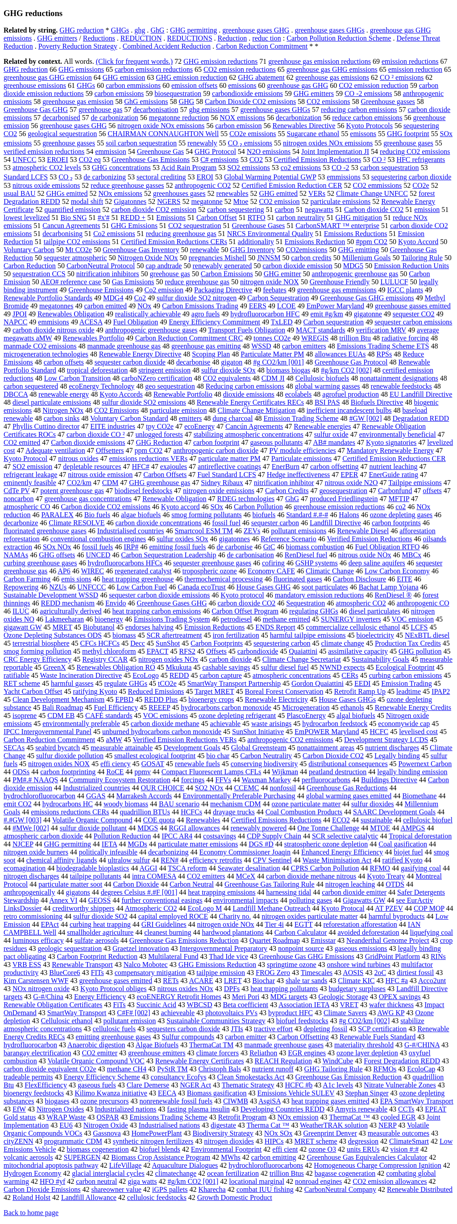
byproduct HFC (290, 1013)
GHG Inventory (252, 249)
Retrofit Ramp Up (360, 691)
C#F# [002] (133, 1013)
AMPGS (412, 828)
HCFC (379, 731)
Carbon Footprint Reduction (97, 956)
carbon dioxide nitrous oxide (53, 330)
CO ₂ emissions (250, 143)
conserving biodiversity (264, 764)
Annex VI (63, 900)
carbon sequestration (389, 167)
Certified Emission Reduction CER (291, 185)
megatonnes (56, 306)
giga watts (142, 1181)
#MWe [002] (30, 828)
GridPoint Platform (392, 956)
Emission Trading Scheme (300, 418)
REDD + (133, 217)
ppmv (142, 772)
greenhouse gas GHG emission (48, 77)
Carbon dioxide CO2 (373, 209)
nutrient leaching (394, 466)
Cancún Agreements (254, 426)
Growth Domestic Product (234, 1197)
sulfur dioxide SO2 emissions (144, 402)
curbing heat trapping (100, 924)
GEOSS (99, 900)
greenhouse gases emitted (115, 980)
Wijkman (285, 772)
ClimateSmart (409, 1141)
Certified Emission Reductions (317, 159)
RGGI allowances (194, 828)
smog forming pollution (37, 651)
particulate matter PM (229, 458)
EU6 (65, 1125)
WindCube (338, 1061)
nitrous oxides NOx (185, 988)
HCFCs (191, 812)
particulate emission (178, 410)
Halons (349, 515)
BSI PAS (327, 402)
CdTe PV (17, 490)
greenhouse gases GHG (255, 30)
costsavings (219, 836)
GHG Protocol (215, 151)
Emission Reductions (214, 627)
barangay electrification (37, 1053)
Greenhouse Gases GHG (172, 603)
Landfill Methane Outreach (271, 908)
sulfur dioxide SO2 (100, 916)
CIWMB (235, 1101)
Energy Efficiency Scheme (102, 1077)
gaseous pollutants (276, 442)
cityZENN (18, 1141)
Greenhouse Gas (160, 151)
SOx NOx (57, 547)
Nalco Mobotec (146, 964)
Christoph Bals (220, 1069)
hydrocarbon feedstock (334, 723)
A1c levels (338, 1085)
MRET (62, 627)
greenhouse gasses (68, 143)
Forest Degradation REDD (402, 1061)
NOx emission (297, 1117)
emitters (190, 418)
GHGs (120, 30)
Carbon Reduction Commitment (261, 46)
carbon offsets (64, 362)
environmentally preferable (81, 723)
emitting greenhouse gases (113, 1037)
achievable (225, 723)
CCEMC (246, 788)
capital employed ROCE (173, 916)
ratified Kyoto (402, 860)
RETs (171, 980)
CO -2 (340, 167)
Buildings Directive (389, 780)
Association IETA (303, 1004)
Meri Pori (246, 996)
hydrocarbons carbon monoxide (226, 707)
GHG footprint (408, 133)
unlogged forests (159, 434)
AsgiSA (269, 1101)
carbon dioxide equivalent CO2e (50, 1069)
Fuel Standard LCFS (226, 474)
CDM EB (61, 715)
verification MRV (381, 330)
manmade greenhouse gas (124, 346)
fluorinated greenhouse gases (45, 531)
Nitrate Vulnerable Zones (400, 1085)
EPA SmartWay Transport (416, 1101)
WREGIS (314, 338)
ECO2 (341, 820)
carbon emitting (273, 1157)
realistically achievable (148, 314)
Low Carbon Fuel (141, 587)
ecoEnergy (199, 426)
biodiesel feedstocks (143, 490)
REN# (170, 860)
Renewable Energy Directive (140, 354)
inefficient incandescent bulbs (349, 410)
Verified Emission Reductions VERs (185, 739)
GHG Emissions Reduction (217, 964)
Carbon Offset (216, 217)
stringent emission (164, 370)
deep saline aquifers (377, 563)
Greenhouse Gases (258, 225)
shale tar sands (306, 980)
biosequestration (177, 93)
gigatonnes (234, 539)
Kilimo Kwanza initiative (111, 1093)
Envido (115, 603)
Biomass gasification (217, 1093)
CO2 (256, 159)
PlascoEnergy (306, 715)
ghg (139, 30)
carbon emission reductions (154, 69)
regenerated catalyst (143, 571)
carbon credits (311, 257)
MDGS (147, 828)
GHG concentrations (121, 167)
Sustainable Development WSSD (51, 595)
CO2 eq (89, 159)
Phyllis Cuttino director (45, 426)
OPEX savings (400, 996)
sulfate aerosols (97, 940)
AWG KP (390, 1013)
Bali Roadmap (62, 707)
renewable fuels (197, 764)
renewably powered (258, 828)
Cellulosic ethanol (67, 1021)
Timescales (316, 972)
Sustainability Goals (380, 659)
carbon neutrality (300, 217)
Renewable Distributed (420, 1189)
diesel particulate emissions (51, 402)
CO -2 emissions (368, 93)
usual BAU (20, 193)
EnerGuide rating (393, 474)
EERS (257, 306)
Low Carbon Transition (77, 378)
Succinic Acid (156, 1004)
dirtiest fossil (415, 972)
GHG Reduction (159, 442)
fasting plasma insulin (198, 1109)
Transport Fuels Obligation (246, 330)
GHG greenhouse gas (159, 482)
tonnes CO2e (272, 338)
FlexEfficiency (46, 1085)
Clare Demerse (148, 1085)
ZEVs (252, 531)
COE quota (159, 820)
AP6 (64, 571)
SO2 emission (32, 466)
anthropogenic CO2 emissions (290, 739)
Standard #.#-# (307, 515)
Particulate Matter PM (272, 354)
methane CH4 (126, 1069)
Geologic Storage (343, 996)
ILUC (20, 611)
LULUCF (394, 282)
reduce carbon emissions (367, 117)
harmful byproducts (397, 916)
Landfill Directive (335, 523)
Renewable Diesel (363, 531)
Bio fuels (97, 515)
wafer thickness (391, 1004)
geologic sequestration (69, 948)
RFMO (380, 868)
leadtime (408, 691)
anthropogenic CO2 (202, 185)
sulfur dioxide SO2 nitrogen (197, 298)
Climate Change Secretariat (301, 659)
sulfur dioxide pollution (70, 755)
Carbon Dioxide (136, 884)
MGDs (137, 844)
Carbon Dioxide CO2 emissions (250, 101)
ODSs (20, 772)
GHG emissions (81, 69)
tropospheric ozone (210, 571)
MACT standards (320, 330)
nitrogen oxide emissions (218, 490)
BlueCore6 (64, 972)
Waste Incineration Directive (81, 675)
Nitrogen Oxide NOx (148, 257)
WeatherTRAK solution (334, 1125)
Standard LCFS (26, 177)
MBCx (411, 555)
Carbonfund (395, 490)
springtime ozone (291, 964)
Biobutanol (99, 627)
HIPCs (274, 1141)
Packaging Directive (223, 290)
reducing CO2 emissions (415, 151)
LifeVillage (125, 1165)
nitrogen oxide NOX (269, 282)
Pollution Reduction (122, 836)
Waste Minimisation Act (336, 860)
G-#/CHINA (422, 1045)
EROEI (57, 159)
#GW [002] (365, 418)
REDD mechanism (68, 603)
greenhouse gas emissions (332, 77)
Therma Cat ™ (268, 1125)
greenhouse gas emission (77, 101)
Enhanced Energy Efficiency (342, 852)
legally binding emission (412, 772)
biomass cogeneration (97, 1149)
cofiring (273, 563)
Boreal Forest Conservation (284, 691)
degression (363, 1141)
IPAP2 (441, 691)
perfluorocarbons (326, 780)
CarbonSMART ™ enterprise (337, 225)
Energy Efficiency (100, 996)
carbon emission (238, 125)
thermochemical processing (223, 579)
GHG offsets (57, 555)
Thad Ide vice (228, 956)
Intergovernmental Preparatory (224, 948)
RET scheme (22, 683)
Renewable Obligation (174, 498)
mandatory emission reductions (319, 595)
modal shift (87, 201)
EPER (349, 474)
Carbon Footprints (217, 643)
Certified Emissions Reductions (276, 820)
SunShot (168, 643)
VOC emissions (165, 715)
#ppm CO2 (371, 241)
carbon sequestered (31, 386)
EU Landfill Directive (421, 394)
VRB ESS (26, 964)
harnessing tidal (288, 892)
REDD (179, 675)
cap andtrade (163, 266)
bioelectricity (375, 635)
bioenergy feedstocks (34, 1093)
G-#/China (48, 996)
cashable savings (226, 667)
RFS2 (187, 651)
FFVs (223, 780)
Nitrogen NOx (62, 410)
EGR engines (307, 1053)
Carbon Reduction (30, 266)
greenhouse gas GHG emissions (332, 69)
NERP (387, 1125)
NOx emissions (120, 193)
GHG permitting (193, 30)
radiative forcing (405, 338)
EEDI (362, 683)
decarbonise (193, 362)
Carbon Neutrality (266, 755)
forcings (192, 780)
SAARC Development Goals (394, 812)
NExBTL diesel (427, 635)
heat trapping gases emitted (330, 1101)
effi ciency (115, 764)
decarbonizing (168, 852)
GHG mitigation (358, 217)
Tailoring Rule (422, 257)
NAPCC (15, 322)
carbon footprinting (68, 772)
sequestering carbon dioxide (411, 177)
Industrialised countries (130, 531)
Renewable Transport (82, 964)
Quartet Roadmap (274, 940)
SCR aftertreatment (174, 635)
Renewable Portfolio (183, 394)
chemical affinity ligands (61, 860)
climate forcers (217, 1053)
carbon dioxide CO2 (247, 603)
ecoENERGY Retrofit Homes (179, 996)
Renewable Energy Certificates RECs (250, 402)
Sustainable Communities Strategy (215, 1021)
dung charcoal (232, 418)
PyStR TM (172, 1069)
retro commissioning (33, 916)
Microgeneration (306, 707)
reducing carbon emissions (359, 109)
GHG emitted (278, 193)
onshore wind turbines (359, 964)
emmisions (53, 322)
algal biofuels (356, 715)
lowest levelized (27, 217)
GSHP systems (316, 563)
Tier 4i (274, 924)
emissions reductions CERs (70, 812)
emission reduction (415, 69)
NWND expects (342, 667)
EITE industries (112, 426)
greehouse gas (170, 274)
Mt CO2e (78, 249)
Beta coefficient (245, 1004)
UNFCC (24, 159)
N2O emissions (269, 151)
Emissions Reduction (315, 241)
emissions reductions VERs (148, 458)
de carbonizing (104, 177)
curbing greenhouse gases (40, 563)
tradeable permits (28, 1077)
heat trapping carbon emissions (156, 611)
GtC (269, 547)
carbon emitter (245, 1037)
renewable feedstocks (401, 386)
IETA (109, 844)
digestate (223, 1125)
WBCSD (199, 1004)
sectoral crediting (161, 177)
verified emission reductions (44, 151)
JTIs (237, 1029)
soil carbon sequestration (141, 143)
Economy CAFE (271, 571)
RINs (438, 956)
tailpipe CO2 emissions (77, 241)
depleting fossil (325, 1029)
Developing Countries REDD (282, 1109)
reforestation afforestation (360, 924)
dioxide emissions (248, 394)
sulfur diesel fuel (285, 667)
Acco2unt (432, 980)
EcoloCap (421, 1069)
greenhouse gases (408, 143)
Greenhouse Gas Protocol (351, 362)
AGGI (148, 868)
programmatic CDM (73, 1141)
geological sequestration (62, 133)
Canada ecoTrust (201, 587)
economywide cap (404, 723)
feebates (274, 290)
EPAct (50, 924)
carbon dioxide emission (297, 266)
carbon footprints (396, 523)
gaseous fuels (97, 1085)
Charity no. (235, 916)
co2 (400, 506)
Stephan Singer (366, 1093)
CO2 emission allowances (390, 1181)
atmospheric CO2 (361, 603)
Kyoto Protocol (25, 458)
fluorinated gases (298, 579)
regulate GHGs (125, 683)
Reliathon (263, 1053)
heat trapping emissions (221, 892)
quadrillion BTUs (145, 812)
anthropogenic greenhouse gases (151, 330)
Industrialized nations (125, 1109)
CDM (110, 482)
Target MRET (214, 691)
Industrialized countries (96, 788)
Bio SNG (74, 217)
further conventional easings (161, 900)
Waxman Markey (266, 780)
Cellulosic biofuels (322, 378)
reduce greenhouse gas (197, 282)
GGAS (96, 796)
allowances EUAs (340, 354)
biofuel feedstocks (302, 1021)
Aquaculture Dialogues (185, 1165)
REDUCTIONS (189, 38)
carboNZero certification (156, 378)
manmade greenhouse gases (284, 1045)
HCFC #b (298, 1085)
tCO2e (167, 683)
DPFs (232, 988)
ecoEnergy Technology (101, 386)
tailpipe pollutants (95, 876)
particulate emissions (341, 201)
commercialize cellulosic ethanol (353, 627)
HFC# (141, 466)
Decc (137, 643)
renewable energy (63, 394)
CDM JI (273, 378)
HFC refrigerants (420, 159)
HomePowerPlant (157, 1133)
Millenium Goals (366, 257)
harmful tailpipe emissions (308, 635)
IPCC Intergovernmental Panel (47, 731)
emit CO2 (18, 804)
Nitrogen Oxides (60, 1109)
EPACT (157, 651)
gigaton (231, 362)
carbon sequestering (235, 209)
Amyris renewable (361, 1109)
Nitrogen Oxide (105, 1125)
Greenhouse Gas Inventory (141, 249)
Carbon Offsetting (303, 1037)
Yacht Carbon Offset (33, 691)
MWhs (231, 1157)
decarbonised (61, 117)
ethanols (352, 707)
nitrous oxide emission (100, 474)
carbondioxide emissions (247, 93)
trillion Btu (355, 338)
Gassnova (106, 1133)
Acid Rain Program (188, 167)
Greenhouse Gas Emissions (151, 159)
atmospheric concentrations (292, 675)
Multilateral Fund (173, 956)
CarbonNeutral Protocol (100, 266)
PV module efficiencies (302, 450)
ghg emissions (209, 109)
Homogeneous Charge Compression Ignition (377, 1165)
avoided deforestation (368, 932)
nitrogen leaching (350, 884)
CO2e (420, 185)
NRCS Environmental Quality (270, 233)
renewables (232, 193)
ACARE (201, 980)
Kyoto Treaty (386, 876)
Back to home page (31, 1212)
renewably (202, 143)
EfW (19, 1109)
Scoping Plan (211, 354)
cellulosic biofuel (428, 820)
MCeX (246, 876)
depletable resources (92, 466)
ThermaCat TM (211, 1045)
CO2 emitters (206, 876)
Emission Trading (406, 683)
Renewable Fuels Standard (378, 1037)
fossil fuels (97, 547)
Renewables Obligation (70, 314)
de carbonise (234, 547)
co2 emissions (301, 167)
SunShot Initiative (258, 731)
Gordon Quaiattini (317, 683)
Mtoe (241, 201)
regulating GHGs (313, 611)
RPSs (384, 354)
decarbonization (298, 117)
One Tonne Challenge (328, 828)
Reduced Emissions (156, 691)
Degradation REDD (420, 418)
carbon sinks (61, 418)
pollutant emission (130, 1021)
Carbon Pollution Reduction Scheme (339, 38)
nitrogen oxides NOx (168, 659)
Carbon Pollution (258, 506)
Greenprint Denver (330, 1133)
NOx (144, 306)
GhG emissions (146, 101)
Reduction (232, 38)
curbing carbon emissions (405, 675)
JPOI (19, 314)
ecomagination (25, 868)
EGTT (304, 924)
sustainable (376, 820)
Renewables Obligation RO (116, 667)
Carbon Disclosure (359, 579)
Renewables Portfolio (94, 338)
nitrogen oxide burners (36, 852)
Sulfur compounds (188, 1037)
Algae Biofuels (157, 1045)
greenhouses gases (179, 193)
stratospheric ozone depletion (326, 844)
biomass (124, 635)
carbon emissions (119, 93)
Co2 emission (164, 290)
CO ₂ (65, 177)
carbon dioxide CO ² (95, 434)
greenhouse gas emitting (206, 346)
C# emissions (219, 159)
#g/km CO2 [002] (346, 370)
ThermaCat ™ (349, 1117)
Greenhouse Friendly (340, 282)
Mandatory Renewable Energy (390, 450)
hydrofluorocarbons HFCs (124, 563)
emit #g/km (326, 314)
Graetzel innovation (140, 948)
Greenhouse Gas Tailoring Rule (269, 884)
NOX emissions (242, 117)
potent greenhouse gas (72, 490)
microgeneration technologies (46, 354)
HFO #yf (52, 1181)
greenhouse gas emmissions (337, 290)
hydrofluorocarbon (30, 1045)
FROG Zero (273, 972)
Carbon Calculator (300, 932)
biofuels (264, 515)
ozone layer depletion (367, 1053)
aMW (114, 739)
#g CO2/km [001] (278, 362)
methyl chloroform (109, 651)
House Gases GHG (264, 587)
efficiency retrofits (215, 860)
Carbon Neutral (192, 884)
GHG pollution (420, 651)
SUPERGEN (82, 1157)
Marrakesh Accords (144, 796)
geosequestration (343, 490)
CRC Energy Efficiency (37, 659)
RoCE (115, 772)
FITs (97, 972)
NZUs (57, 587)
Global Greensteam (259, 747)
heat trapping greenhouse (138, 579)
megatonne (206, 201)
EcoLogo (146, 675)
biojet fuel (408, 852)
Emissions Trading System (172, 619)
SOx (217, 506)
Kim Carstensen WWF (36, 980)
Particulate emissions (301, 458)
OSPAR (107, 1117)
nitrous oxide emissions (46, 185)
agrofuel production (350, 394)
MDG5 (353, 266)
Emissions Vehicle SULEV (296, 1093)
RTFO (257, 217)
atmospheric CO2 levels (46, 167)
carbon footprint (216, 442)
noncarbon (19, 498)
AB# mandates (334, 442)
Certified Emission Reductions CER (394, 458)
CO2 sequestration (194, 225)
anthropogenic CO (423, 603)
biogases (57, 1101)
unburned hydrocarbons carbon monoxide (161, 731)
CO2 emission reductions (240, 69)
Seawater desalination (249, 868)
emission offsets (194, 85)
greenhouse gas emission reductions (319, 61)
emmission (110, 151)
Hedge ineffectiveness (298, 474)
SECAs (14, 747)
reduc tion (266, 38)
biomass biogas (288, 370)
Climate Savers (345, 1013)
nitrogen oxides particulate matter (309, 916)
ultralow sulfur (129, 860)
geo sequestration (170, 386)
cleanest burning (167, 932)
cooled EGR (398, 1117)
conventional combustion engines (98, 539)
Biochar (263, 980)
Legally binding (397, 755)
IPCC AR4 (177, 836)
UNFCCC (91, 587)
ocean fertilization (233, 1173)
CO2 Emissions (116, 410)
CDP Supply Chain (274, 836)
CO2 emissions (328, 101)
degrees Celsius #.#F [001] (139, 892)
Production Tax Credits (408, 643)
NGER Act (195, 1085)
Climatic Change (330, 571)
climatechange (175, 1173)
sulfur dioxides (372, 804)
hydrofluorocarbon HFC (264, 314)
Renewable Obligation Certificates (53, 1004)
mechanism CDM (235, 804)
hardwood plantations (232, 932)
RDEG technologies (245, 498)
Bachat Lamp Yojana (389, 587)
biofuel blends (160, 1149)
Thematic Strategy (248, 1085)
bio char (217, 755)
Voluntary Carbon (29, 249)
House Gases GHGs (347, 699)
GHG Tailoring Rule (333, 1069)
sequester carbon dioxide (130, 362)
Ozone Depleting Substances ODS (53, 635)
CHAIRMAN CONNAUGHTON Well (163, 133)
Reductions (99, 38)
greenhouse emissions (35, 85)
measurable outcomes (398, 1133)
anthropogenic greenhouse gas (355, 274)
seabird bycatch (57, 747)
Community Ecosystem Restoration (119, 780)
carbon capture (220, 675)
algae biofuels (141, 515)
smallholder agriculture (100, 932)
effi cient (285, 1149)
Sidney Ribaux (222, 482)
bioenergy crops (211, 699)
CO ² (379, 159)
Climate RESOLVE (76, 523)
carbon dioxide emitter (354, 892)
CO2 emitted (22, 442)
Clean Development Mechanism (58, 699)
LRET (233, 980)
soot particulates (324, 587)
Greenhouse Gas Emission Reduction (348, 1077)
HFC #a (397, 980)
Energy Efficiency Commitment (214, 322)
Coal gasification (402, 844)
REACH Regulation (283, 1061)
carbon (284, 209)
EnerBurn (285, 466)
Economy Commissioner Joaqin (245, 852)
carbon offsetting (334, 466)
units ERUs (363, 1149)
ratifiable (16, 675)
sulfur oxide (331, 434)
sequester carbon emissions (413, 322)
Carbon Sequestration (278, 298)
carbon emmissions (133, 85)
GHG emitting (358, 249)
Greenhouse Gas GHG (36, 109)
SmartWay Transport (77, 1013)
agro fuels (205, 314)
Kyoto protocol (242, 595)
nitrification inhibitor (284, 482)
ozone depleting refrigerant (237, 715)
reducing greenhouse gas (181, 233)
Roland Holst (31, 1197)
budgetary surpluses (357, 988)
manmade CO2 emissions (40, 346)
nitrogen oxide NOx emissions (160, 125)
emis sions (76, 579)
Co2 (140, 298)
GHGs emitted (67, 193)
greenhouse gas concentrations (88, 498)
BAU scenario (179, 804)
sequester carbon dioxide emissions (159, 595)
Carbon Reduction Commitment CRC (189, 338)
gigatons (78, 892)
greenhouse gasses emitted (413, 306)
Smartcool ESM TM (203, 531)
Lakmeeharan (64, 619)
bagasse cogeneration (345, 1173)
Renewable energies (322, 426)
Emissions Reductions (355, 233)
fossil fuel (226, 523)
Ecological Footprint (405, 667)
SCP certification (382, 1029)
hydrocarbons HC (67, 804)
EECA (167, 1093)
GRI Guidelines (164, 924)
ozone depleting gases (401, 515)
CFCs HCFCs (100, 643)
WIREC (92, 571)
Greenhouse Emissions (100, 290)
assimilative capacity (358, 651)
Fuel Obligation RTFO (387, 547)
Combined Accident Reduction (167, 46)
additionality (256, 241)
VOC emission (412, 619)
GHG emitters (57, 38)
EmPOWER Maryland (327, 731)
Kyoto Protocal (342, 908)
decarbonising (62, 233)
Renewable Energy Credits (413, 707)
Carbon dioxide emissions (88, 442)
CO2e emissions (252, 133)
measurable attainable (122, 747)
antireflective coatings (229, 466)
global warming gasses (327, 386)
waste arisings (271, 723)
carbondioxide (257, 651)
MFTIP (398, 498)
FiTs (119, 1004)
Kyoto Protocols (369, 125)
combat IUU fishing (265, 1189)
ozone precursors (104, 1101)
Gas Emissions (133, 282)
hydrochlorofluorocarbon (39, 796)
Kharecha (211, 1189)
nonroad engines (318, 1181)
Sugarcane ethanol (313, 133)
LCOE (286, 306)
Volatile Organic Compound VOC (95, 1061)
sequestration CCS (39, 274)
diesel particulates (374, 611)
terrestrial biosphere (41, 643)
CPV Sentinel (272, 860)
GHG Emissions (134, 225)
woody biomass (126, 804)
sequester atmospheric (75, 257)
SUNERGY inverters (351, 619)
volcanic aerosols (28, 1157)
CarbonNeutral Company (340, 1189)
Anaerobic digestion (96, 1045)
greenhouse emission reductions (339, 506)
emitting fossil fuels (177, 547)
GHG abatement (261, 77)
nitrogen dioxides (229, 1141)
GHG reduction (81, 30)
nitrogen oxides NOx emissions (328, 143)
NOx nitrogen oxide (41, 988)
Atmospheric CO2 (151, 908)
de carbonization (114, 117)
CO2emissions (306, 249)
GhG (157, 30)
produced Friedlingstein (344, 498)
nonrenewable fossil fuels (175, 1101)
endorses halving (149, 627)
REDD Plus (161, 699)
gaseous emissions (361, 948)
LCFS (419, 627)
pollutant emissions (298, 531)
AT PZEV (389, 908)
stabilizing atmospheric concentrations (248, 434)
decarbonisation (155, 109)
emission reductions (410, 61)
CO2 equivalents (227, 378)
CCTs (406, 1109)
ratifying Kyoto (95, 691)
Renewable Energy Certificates (199, 1061)
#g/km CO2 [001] (193, 1181)
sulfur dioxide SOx (228, 370)
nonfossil (283, 788)
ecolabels (298, 394)
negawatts (319, 209)
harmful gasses (72, 683)
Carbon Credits (286, 490)
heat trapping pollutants (284, 988)
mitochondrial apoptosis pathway (51, 1165)
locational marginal (256, 1181)
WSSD (261, 346)
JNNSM (268, 257)
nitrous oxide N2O (351, 482)
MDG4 (113, 298)
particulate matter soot (70, 884)
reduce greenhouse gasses (127, 185)
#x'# (104, 217)
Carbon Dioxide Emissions (42, 1189)
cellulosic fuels (114, 1029)
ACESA (91, 322)
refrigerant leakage (30, 474)
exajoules (173, 466)
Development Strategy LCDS (386, 739)
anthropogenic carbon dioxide (215, 450)
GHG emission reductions (220, 61)
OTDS (395, 884)
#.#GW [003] (23, 820)
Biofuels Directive (377, 402)
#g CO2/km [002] (364, 1021)
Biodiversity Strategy (222, 1133)
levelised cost (418, 731)
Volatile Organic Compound (92, 820)
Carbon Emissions (227, 274)
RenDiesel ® (393, 595)
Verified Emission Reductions (369, 539)
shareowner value (116, 1189)
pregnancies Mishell (217, 257)
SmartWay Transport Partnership (234, 683)
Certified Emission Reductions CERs (174, 241)
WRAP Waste (66, 1117)
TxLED (282, 322)
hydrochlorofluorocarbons (265, 1165)
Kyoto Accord (418, 241)
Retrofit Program (242, 1117)
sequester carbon (275, 523)
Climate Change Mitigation (257, 410)
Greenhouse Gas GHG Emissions (306, 956)
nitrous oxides (78, 458)
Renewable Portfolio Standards (48, 298)
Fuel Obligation (135, 322)
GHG (186, 101)
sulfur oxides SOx (182, 539)
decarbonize (21, 523)
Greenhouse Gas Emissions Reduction (184, 940)
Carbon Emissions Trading (200, 306)
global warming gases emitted (349, 796)
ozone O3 (322, 1149)
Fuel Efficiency (116, 707)
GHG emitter (282, 274)
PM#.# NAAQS (35, 780)
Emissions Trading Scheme (168, 1117)
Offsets (216, 651)
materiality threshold (364, 1045)
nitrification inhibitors (107, 274)
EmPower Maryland (335, 306)
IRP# (131, 547)
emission (427, 209)
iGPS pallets (170, 1189)
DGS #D (261, 844)
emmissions (344, 177)
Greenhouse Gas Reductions (347, 788)
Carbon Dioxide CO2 (333, 755)
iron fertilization (235, 635)
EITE (404, 579)
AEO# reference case (71, 282)
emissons (363, 133)
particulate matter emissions (198, 844)
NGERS (168, 201)
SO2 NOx (209, 788)
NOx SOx (278, 1133)
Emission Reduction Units (411, 266)
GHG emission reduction (191, 77)
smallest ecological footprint (154, 755)
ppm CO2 (148, 450)
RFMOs (385, 1069)
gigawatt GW (23, 627)
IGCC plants (405, 290)
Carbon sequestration (333, 322)
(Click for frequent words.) (134, 61)
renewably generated (222, 266)
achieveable (178, 1013)
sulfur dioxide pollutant (93, 828)
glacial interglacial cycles (108, 1173)
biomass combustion (315, 547)
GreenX (54, 667)
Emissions (171, 217)
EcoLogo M (204, 908)
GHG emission (124, 77)
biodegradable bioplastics (92, 868)
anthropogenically (29, 892)
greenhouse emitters (156, 1053)
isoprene (24, 715)
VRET (349, 1004)
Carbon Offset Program (245, 611)
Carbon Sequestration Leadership (168, 555)
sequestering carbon (282, 643)
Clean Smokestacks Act (250, 1077)
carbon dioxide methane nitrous (311, 876)
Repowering (21, 587)
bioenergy (109, 619)
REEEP (159, 707)
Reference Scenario (288, 539)
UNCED (98, 555)
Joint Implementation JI (335, 151)
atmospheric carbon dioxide (43, 836)
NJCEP (22, 844)
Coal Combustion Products (304, 812)
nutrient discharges (392, 747)
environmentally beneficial (397, 434)
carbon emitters (304, 346)
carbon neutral (96, 1181)
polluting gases (310, 900)
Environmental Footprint (226, 1149)
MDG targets (289, 996)
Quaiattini (303, 651)
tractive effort (273, 1029)
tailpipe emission (220, 972)
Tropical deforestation (420, 836)
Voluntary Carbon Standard (129, 418)
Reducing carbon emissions (245, 386)
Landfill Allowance (88, 1197)
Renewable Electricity (276, 699)
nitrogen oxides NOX (59, 764)
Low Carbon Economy (397, 571)
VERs (316, 193)
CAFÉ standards (108, 715)
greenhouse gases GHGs (329, 30)
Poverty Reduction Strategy (77, 46)
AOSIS (353, 972)
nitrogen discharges (31, 876)
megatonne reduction (179, 117)
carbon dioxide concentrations (158, 523)
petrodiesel (236, 619)
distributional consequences (347, 764)
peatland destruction (337, 772)
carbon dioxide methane (165, 723)
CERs (349, 675)
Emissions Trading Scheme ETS (383, 346)
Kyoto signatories (391, 442)
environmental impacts (245, 900)
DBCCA (16, 394)
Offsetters (110, 450)
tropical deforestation (97, 370)
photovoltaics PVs (231, 1013)
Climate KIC (356, 980)
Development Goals (191, 747)
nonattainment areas (325, 747)
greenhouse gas (100, 109)
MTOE (380, 828)
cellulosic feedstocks (157, 1197)
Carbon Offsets (165, 474)
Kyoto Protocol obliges (113, 988)
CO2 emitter (99, 1053)
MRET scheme (315, 1141)
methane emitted (286, 619)
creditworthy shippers (83, 908)
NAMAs (16, 555)
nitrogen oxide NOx (225, 924)
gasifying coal (421, 868)
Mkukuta (178, 667)
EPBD (124, 699)
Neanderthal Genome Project (387, 940)
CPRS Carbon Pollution (325, 868)
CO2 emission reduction (373, 85)
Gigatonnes (130, 201)
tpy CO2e (160, 426)
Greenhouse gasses (388, 101)
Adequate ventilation (55, 450)
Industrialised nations (169, 1125)
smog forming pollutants (206, 515)
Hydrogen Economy (32, 1173)
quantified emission (73, 209)
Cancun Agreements (71, 225)
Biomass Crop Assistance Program (160, 1157)
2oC (380, 972)
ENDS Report (275, 627)
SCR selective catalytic (345, 836)
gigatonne (368, 314)
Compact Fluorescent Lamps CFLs (212, 772)
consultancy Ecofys (179, 1077)
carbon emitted (105, 306)
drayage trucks (234, 812)
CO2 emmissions (377, 185)
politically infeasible (108, 852)
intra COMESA (154, 876)
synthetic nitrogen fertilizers (153, 1141)
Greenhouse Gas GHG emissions (367, 298)
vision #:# (404, 1149)
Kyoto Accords (121, 394)
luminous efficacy (38, 940)
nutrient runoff (272, 1069)
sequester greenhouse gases (212, 563)
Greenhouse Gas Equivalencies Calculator (367, 1157)
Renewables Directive (304, 125)
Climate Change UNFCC (372, 193)
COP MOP (429, 908)
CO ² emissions (402, 77)
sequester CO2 (414, 314)
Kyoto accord (180, 506)
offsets (432, 490)
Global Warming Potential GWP (270, 177)
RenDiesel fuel (306, 555)
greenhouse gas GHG (297, 85)
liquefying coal (431, 932)
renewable (204, 249)
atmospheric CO (27, 506)
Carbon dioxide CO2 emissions (105, 506)
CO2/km (79, 482)
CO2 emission (279, 201)
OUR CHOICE (162, 788)
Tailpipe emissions (414, 482)
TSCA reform (187, 868)
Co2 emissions (114, 233)
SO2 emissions (248, 167)
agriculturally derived (70, 611)
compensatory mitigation (150, 972)
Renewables (203, 820)
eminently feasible (30, 482)
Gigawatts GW (364, 900)
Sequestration (305, 603)
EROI (205, 177)
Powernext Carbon (425, 764)
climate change (342, 643)
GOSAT (152, 764)
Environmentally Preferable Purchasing (239, 796)
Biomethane (419, 796)
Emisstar (323, 940)
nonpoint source (301, 948)
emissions (242, 85)
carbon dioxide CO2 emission (153, 209)
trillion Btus (287, 1173)
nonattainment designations (399, 378)
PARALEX (57, 515)
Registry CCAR (105, 659)
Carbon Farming (27, 579)
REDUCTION (141, 38)
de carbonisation (250, 555)
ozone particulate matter (306, 804)
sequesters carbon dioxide (183, 1029)
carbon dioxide (230, 659)
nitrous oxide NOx (364, 555)
